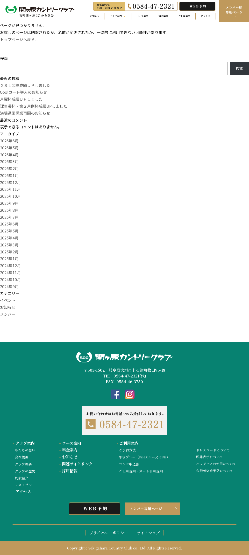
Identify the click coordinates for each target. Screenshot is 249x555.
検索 (4, 58)
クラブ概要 (23, 464)
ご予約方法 (127, 450)
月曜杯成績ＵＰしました (21, 99)
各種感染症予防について (214, 470)
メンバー (7, 314)
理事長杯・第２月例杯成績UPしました (33, 106)
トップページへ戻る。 (19, 39)
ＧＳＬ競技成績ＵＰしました (25, 85)
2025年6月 (9, 224)
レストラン (23, 484)
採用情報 (68, 471)
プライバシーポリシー (108, 532)
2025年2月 (9, 252)
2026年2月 (9, 168)
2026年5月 (9, 148)
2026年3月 (9, 161)
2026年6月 (9, 141)
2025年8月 (9, 210)
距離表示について (209, 456)
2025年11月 (10, 189)
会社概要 (21, 457)
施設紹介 (21, 478)
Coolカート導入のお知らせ (23, 92)
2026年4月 (9, 155)
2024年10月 (10, 279)
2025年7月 (9, 217)
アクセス (205, 16)
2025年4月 (9, 238)
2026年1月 (9, 175)
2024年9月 (9, 286)
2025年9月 (9, 203)
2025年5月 (9, 231)
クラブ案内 (24, 443)
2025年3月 (9, 245)
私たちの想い (25, 450)
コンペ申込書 (129, 464)
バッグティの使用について (216, 463)
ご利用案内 (184, 16)
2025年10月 (10, 196)
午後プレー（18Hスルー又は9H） (144, 457)
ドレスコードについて (213, 450)
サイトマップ (148, 532)
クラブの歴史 (25, 471)
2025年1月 (9, 258)
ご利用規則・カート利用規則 (141, 471)
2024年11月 (10, 272)
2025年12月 (10, 182)
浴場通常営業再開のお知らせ (25, 113)
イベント (7, 300)
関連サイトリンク (76, 464)
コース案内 (142, 16)
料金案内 (163, 16)
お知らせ (95, 16)
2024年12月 (10, 265)
